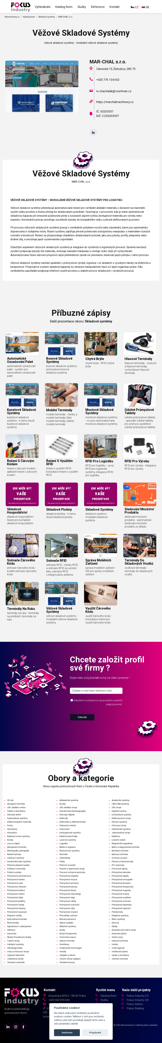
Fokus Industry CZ (138, 995)
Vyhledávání (42, 7)
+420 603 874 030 (59, 1000)
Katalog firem (64, 7)
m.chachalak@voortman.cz (113, 91)
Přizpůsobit (95, 1032)
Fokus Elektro (135, 1004)
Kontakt (115, 7)
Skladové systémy (46, 17)
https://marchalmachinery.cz (115, 102)
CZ (135, 7)
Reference (98, 7)
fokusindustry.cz (12, 17)
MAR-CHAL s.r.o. (65, 17)
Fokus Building (135, 1008)
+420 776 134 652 (107, 79)
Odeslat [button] (82, 729)
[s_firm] (96, 703)
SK (145, 7)
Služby (81, 7)
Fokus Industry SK (138, 1000)
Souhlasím (67, 1032)
